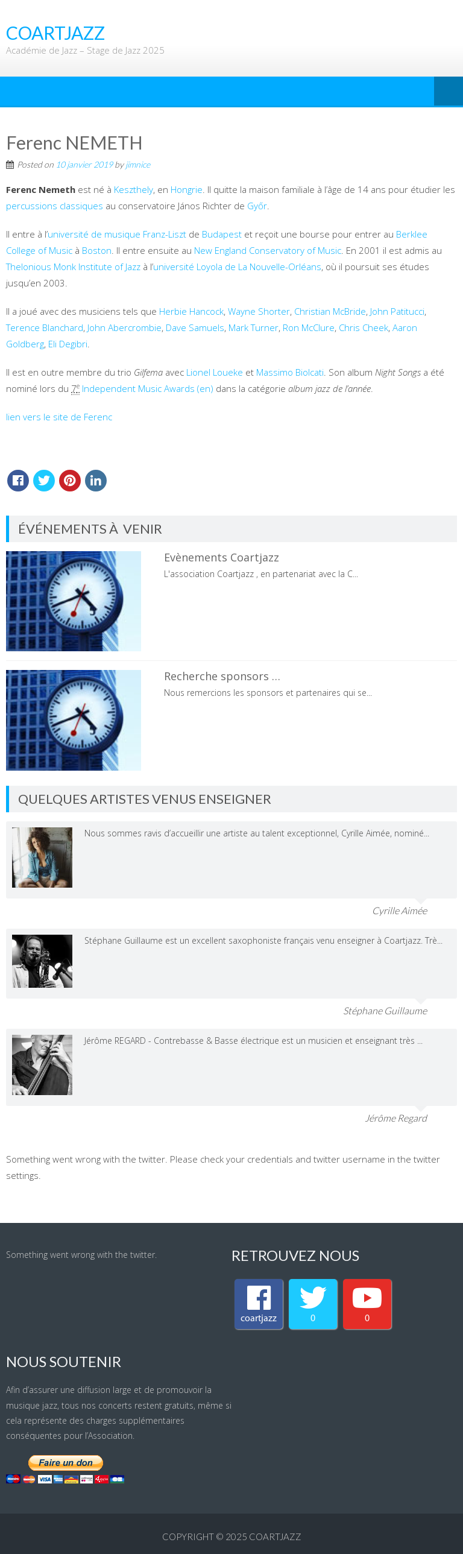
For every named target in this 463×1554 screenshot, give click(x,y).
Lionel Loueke (214, 372)
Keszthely (133, 189)
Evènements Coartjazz (221, 557)
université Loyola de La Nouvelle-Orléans (237, 267)
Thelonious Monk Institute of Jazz (73, 267)
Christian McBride (330, 311)
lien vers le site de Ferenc (59, 417)
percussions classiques (54, 206)
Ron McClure (309, 327)
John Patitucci (397, 311)
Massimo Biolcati (290, 372)
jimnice (137, 164)
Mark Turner (253, 327)
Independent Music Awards (138, 388)
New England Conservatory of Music (267, 250)
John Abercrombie (124, 327)
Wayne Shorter (259, 311)
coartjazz (275, 1536)
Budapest (222, 234)
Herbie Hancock (191, 311)
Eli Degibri (67, 344)
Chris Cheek (363, 327)
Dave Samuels (195, 327)
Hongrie (187, 189)
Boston (97, 250)
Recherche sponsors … (222, 676)
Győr (257, 206)
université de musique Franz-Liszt (117, 234)
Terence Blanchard (44, 327)
